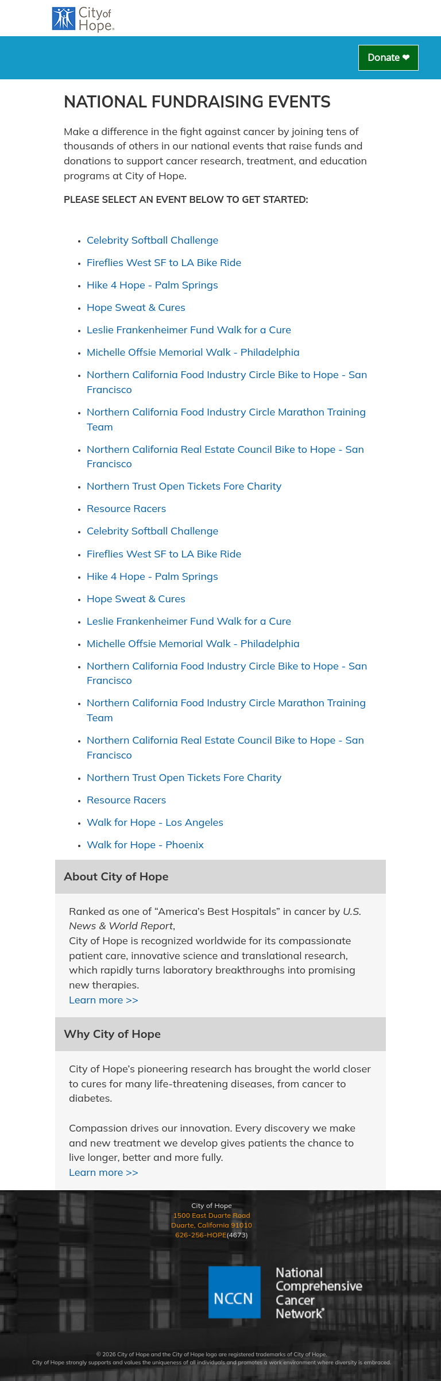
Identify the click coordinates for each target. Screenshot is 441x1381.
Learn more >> (103, 999)
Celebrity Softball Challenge (152, 240)
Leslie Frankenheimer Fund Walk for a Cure (189, 329)
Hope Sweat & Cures (136, 307)
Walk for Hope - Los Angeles (155, 822)
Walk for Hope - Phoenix (145, 844)
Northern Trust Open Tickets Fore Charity (184, 486)
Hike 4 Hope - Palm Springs (152, 284)
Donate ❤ (388, 57)
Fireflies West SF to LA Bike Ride (164, 262)
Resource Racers (126, 508)
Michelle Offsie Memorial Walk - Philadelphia (193, 352)
